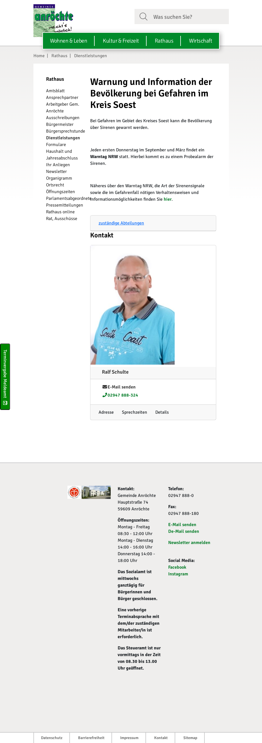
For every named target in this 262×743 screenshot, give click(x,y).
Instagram (178, 574)
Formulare (56, 144)
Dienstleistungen (90, 56)
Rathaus (59, 56)
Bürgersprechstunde (65, 131)
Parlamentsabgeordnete (69, 198)
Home (39, 56)
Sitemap (190, 737)
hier (168, 199)
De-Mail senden (183, 531)
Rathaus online (60, 212)
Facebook (177, 567)
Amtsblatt (55, 91)
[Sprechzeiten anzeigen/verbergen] (134, 412)
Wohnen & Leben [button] (68, 40)
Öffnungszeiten (60, 192)
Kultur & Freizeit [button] (121, 40)
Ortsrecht (55, 185)
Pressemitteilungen (64, 205)
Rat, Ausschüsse (61, 218)
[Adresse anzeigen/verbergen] (106, 412)
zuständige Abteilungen (121, 223)
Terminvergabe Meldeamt (5, 376)
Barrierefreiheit (91, 737)
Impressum (129, 737)
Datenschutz (51, 737)
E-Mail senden (119, 387)
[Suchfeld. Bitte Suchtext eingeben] (189, 16)
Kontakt (161, 737)
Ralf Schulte (115, 372)
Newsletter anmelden (189, 542)
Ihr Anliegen (58, 165)
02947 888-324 (120, 395)
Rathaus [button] (164, 40)
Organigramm (59, 178)
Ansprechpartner (62, 97)
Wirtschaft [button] (200, 40)
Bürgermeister (60, 124)
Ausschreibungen (62, 118)
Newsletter (56, 171)
